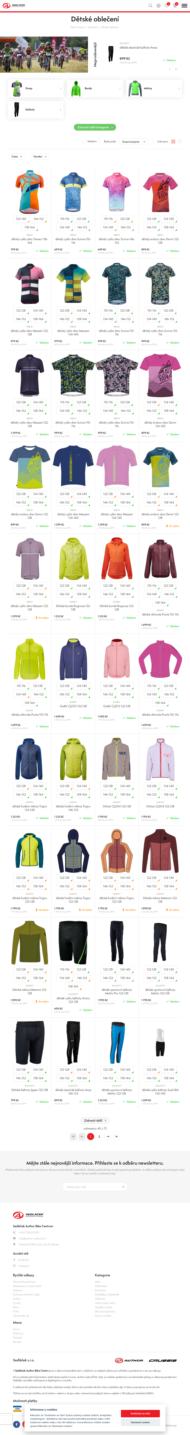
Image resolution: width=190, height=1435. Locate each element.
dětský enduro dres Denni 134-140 (160, 424)
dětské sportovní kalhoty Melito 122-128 (160, 991)
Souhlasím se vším (140, 1413)
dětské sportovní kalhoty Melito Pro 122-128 (117, 991)
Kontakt (17, 1341)
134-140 (22, 219)
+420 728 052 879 (26, 1232)
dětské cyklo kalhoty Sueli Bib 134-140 (160, 1091)
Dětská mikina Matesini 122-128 (160, 899)
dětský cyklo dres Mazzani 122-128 (30, 332)
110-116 (66, 219)
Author (17, 1298)
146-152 (40, 219)
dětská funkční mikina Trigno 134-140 (29, 808)
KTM (16, 1311)
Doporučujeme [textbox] (130, 141)
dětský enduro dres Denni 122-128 (160, 241)
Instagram (21, 1265)
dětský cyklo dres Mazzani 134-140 (73, 332)
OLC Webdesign (168, 1425)
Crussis (17, 1303)
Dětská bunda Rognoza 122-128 (73, 607)
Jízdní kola (100, 1290)
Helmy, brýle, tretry (105, 1303)
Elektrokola (101, 1286)
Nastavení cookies (140, 1422)
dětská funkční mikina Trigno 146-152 (73, 808)
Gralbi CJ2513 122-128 (73, 706)
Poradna (17, 1337)
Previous (168, 69)
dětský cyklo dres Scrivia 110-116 (73, 241)
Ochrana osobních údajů (26, 1294)
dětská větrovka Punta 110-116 (160, 614)
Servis (16, 1329)
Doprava (17, 1290)
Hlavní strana (77, 27)
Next (175, 69)
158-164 (31, 228)
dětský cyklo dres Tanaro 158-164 (29, 241)
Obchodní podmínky (24, 1281)
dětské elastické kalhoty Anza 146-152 (73, 1091)
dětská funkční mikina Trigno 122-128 (29, 899)
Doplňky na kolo (103, 1307)
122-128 (83, 219)
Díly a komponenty (105, 1311)
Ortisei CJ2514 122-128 (117, 806)
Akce (97, 1281)
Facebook (21, 1259)
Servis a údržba (103, 1315)
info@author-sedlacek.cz (29, 1238)
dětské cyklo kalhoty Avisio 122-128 (73, 1000)
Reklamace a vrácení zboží (27, 1286)
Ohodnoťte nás (21, 1315)
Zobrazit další (93, 1120)
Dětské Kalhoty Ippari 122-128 (29, 1090)
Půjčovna (18, 1333)
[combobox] (134, 141)
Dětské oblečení (110, 27)
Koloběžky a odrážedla (107, 1294)
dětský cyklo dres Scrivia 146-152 (117, 241)
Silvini (16, 1307)
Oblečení (93, 27)
